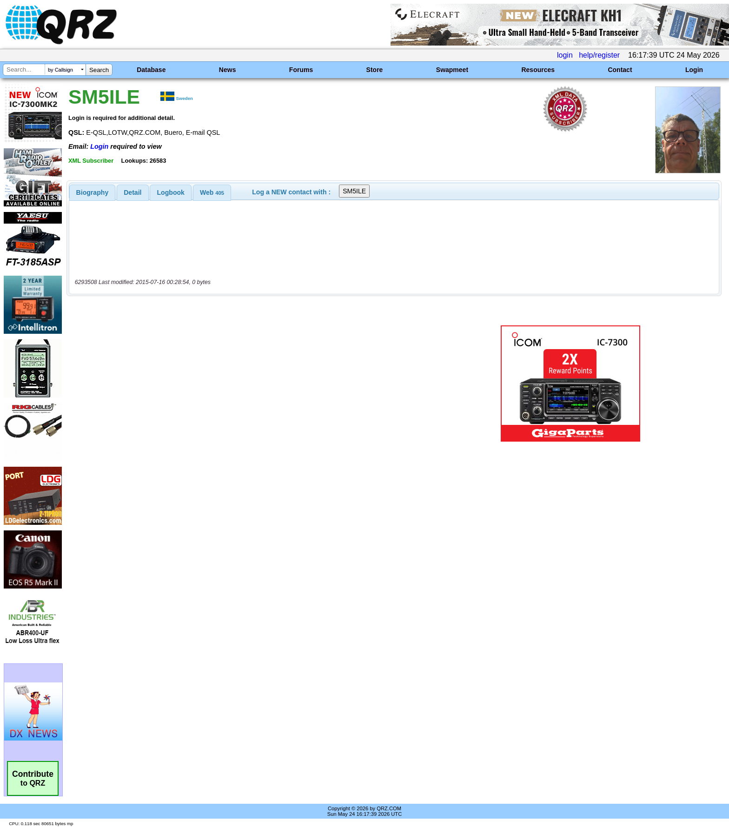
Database (151, 69)
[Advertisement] (250, 383)
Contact (620, 69)
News (227, 69)
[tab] (92, 192)
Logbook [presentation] (171, 192)
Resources (538, 69)
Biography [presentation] (92, 192)
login (565, 55)
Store (374, 69)
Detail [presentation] (132, 192)
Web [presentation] (212, 192)
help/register (599, 55)
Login (694, 69)
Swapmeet (452, 69)
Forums (301, 69)
